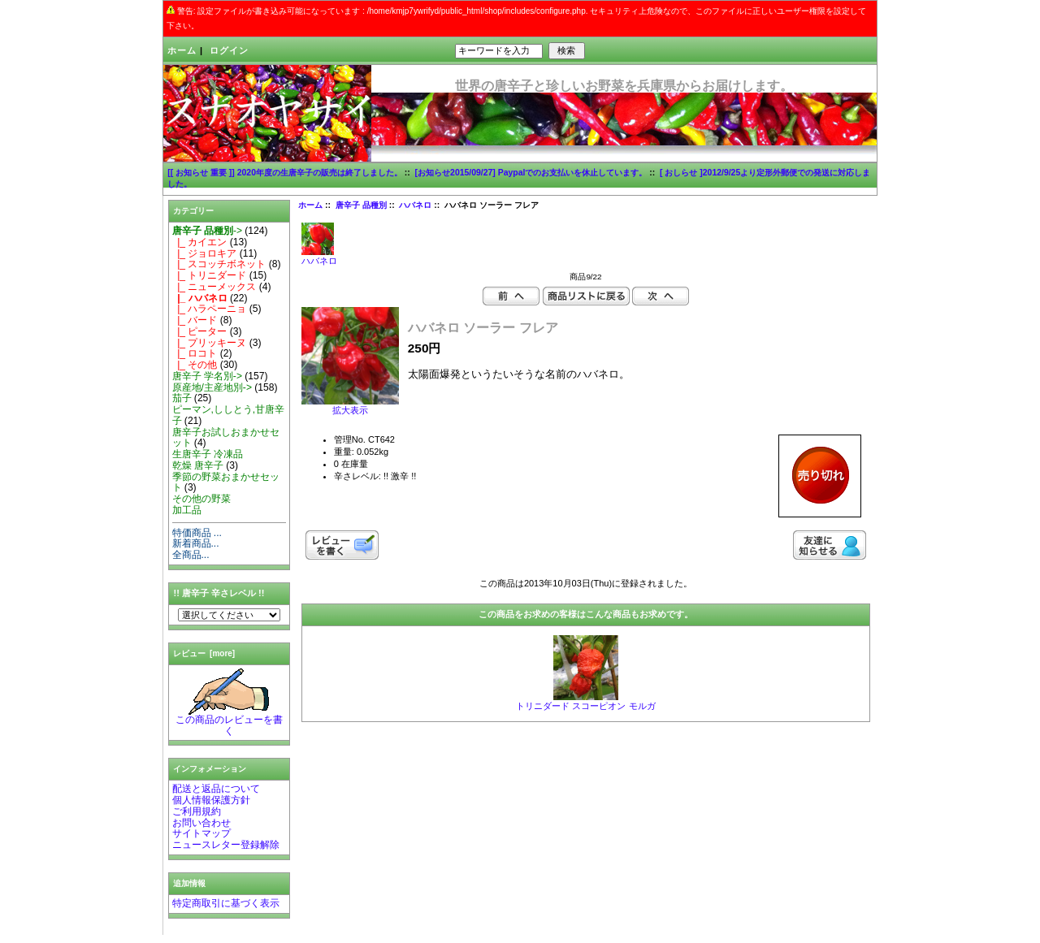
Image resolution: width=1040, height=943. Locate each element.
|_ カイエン (200, 242)
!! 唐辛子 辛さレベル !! (219, 593)
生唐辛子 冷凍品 (207, 454)
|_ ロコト (195, 353)
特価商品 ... (197, 533)
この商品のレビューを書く (229, 721)
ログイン (229, 50)
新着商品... (195, 543)
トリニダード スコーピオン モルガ (585, 706)
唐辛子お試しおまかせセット (226, 437)
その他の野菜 (201, 498)
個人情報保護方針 (211, 800)
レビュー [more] (204, 653)
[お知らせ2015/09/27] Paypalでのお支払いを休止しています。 (531, 172)
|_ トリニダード (209, 275)
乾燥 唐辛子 (197, 465)
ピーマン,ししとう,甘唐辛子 (228, 415)
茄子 (182, 398)
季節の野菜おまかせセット (226, 482)
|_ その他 (195, 364)
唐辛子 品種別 (361, 205)
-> (207, 230)
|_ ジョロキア (204, 253)
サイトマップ (201, 833)
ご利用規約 (196, 811)
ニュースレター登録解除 (226, 844)
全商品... (191, 554)
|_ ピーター (200, 331)
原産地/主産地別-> (212, 387)
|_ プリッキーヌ (209, 342)
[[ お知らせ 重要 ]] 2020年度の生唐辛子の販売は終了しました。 (284, 172)
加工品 (187, 510)
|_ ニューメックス (214, 286)
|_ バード (195, 320)
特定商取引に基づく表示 (226, 903)
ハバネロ (415, 205)
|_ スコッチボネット (219, 264)
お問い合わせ (201, 822)
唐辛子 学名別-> (207, 376)
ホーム (182, 50)
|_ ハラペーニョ (209, 308)
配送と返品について (216, 788)
